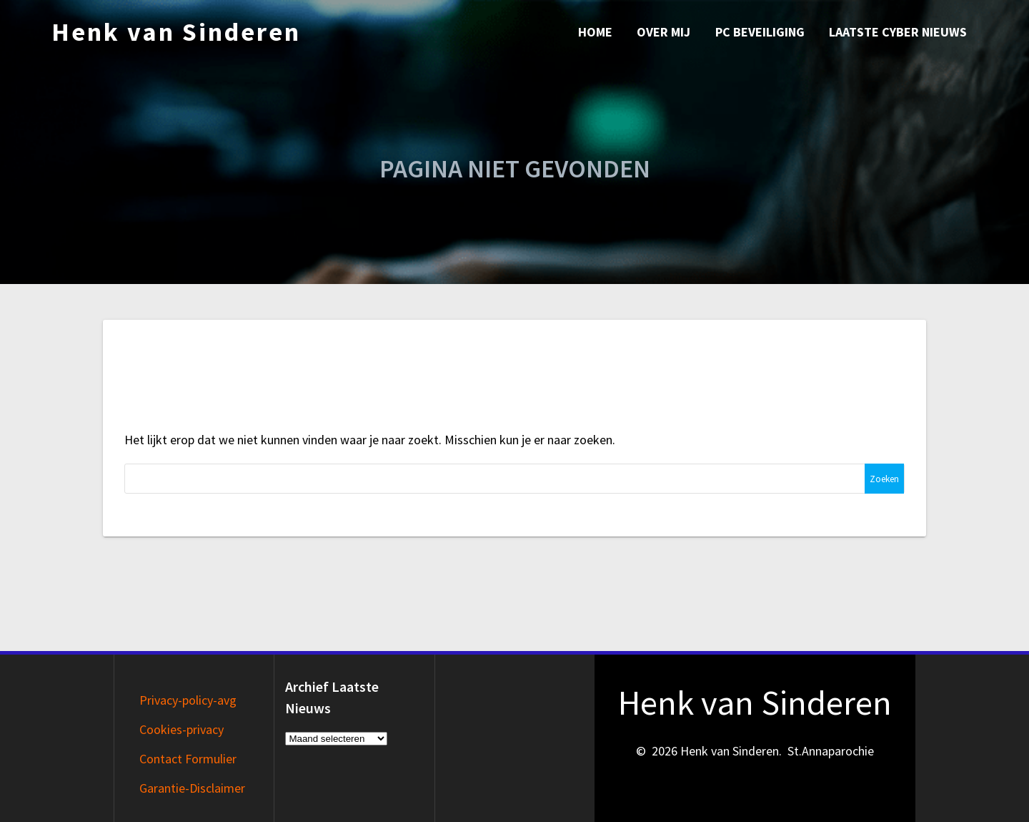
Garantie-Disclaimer (192, 788)
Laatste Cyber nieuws (898, 32)
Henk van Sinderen (176, 32)
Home (595, 32)
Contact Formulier (188, 758)
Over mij (663, 32)
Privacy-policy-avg (188, 700)
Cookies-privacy (181, 729)
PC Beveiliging (760, 32)
